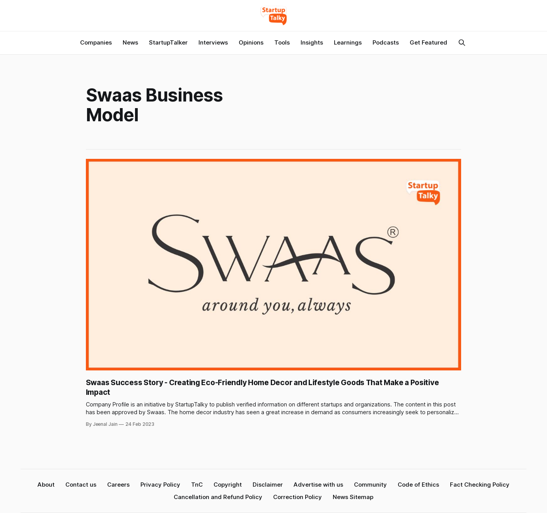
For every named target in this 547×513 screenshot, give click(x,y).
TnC (197, 484)
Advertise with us (318, 484)
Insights (312, 42)
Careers (118, 484)
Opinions (251, 42)
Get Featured (428, 42)
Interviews (213, 42)
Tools (282, 42)
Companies (96, 42)
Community (370, 484)
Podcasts (386, 42)
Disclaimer (268, 484)
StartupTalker (168, 42)
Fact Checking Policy (479, 484)
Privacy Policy (160, 484)
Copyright (228, 484)
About (46, 484)
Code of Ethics (418, 484)
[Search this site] (462, 42)
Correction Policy (297, 497)
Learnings (348, 42)
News (130, 42)
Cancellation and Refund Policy (218, 497)
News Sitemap (353, 497)
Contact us (80, 484)
